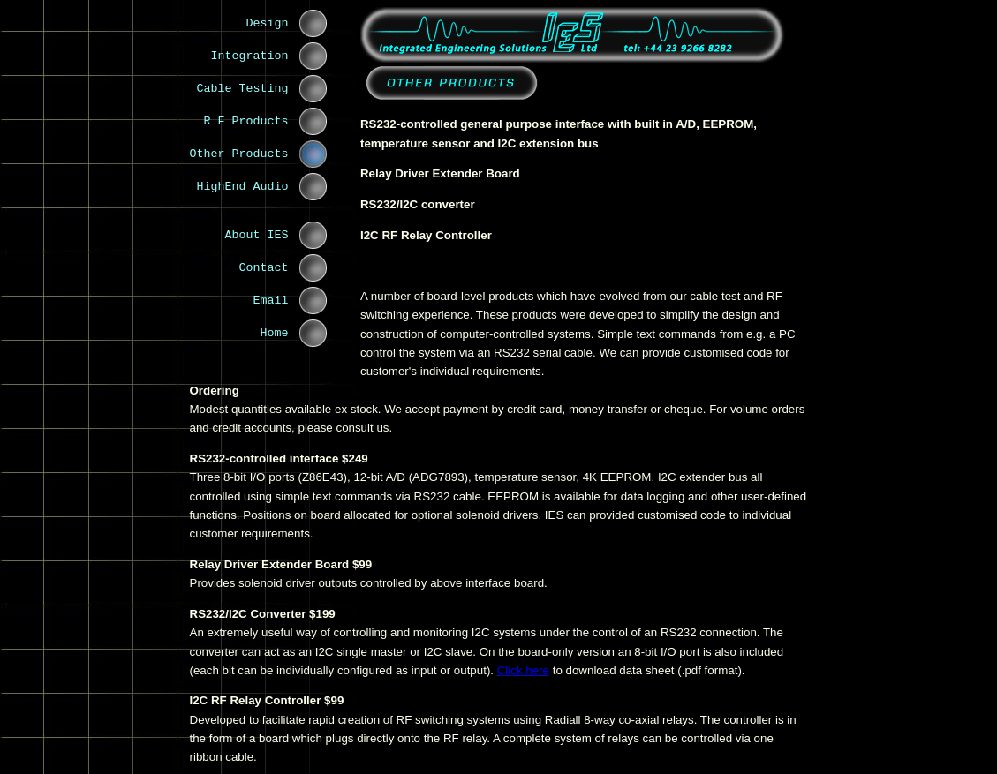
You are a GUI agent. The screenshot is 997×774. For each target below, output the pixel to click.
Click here (523, 670)
